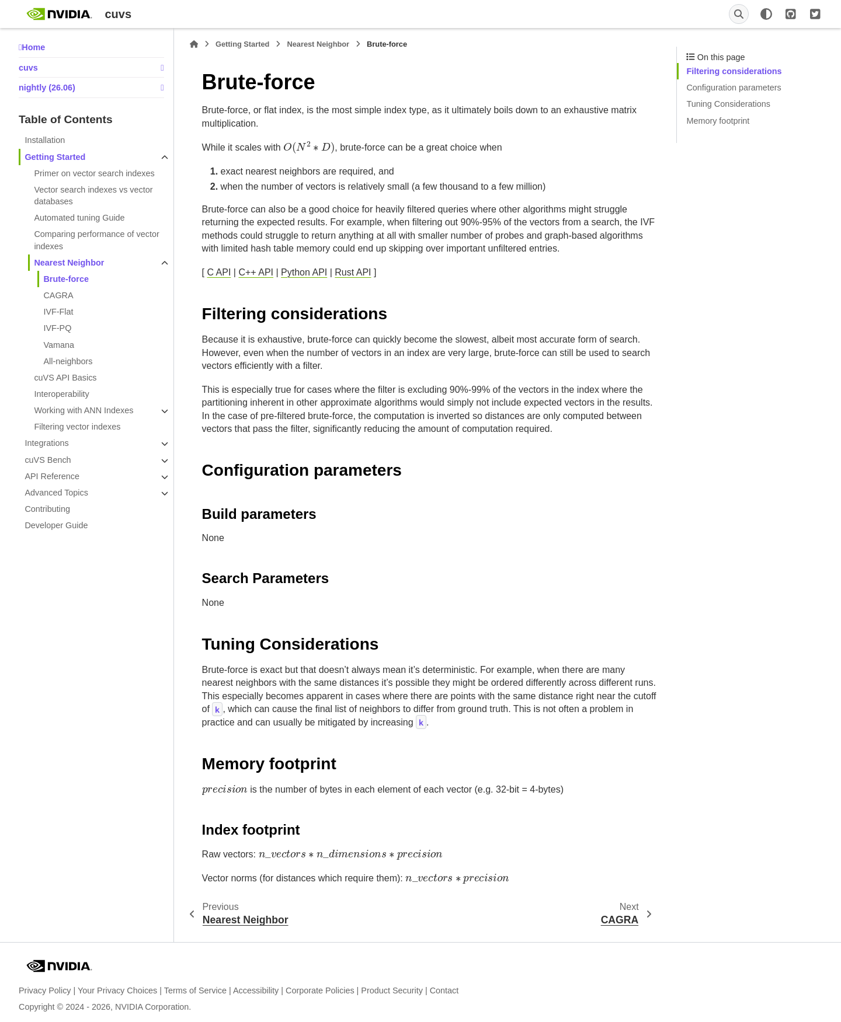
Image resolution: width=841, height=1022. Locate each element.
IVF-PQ (57, 328)
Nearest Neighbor (69, 262)
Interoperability (61, 394)
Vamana (58, 345)
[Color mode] (766, 14)
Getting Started (55, 157)
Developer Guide (56, 525)
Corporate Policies (320, 990)
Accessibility (256, 990)
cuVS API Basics (65, 377)
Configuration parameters (733, 87)
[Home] (194, 44)
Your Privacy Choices (117, 990)
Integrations (46, 443)
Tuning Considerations (728, 104)
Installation (45, 140)
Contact (444, 990)
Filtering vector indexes (77, 426)
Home (33, 47)
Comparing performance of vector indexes (96, 239)
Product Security (392, 990)
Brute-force (66, 279)
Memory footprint (717, 120)
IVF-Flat (58, 311)
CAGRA (58, 295)
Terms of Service (195, 990)
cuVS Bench (48, 460)
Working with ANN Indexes (83, 410)
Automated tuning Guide (79, 217)
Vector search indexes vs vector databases (93, 195)
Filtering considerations (733, 71)
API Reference (52, 476)
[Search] (739, 14)
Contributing (47, 509)
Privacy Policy (45, 990)
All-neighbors (67, 361)
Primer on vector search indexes (94, 173)
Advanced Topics (56, 492)
